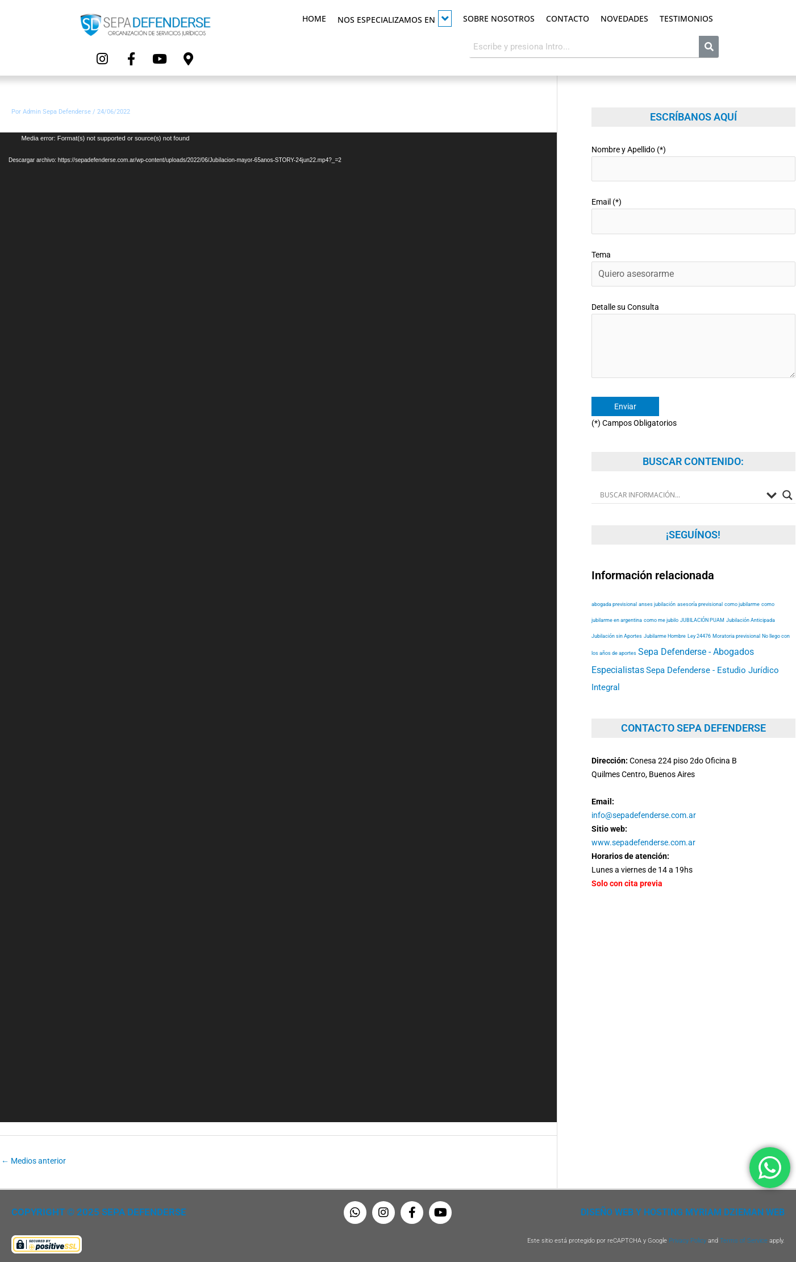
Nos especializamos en (394, 18)
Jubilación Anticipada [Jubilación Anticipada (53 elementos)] (750, 601)
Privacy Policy (687, 1238)
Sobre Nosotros (499, 18)
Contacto (567, 18)
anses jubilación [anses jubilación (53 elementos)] (657, 585)
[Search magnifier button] (787, 476)
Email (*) (693, 208)
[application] (278, 624)
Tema (693, 257)
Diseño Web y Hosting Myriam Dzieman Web (696, 1209)
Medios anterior (33, 1157)
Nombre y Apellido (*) (693, 158)
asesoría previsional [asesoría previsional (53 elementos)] (700, 585)
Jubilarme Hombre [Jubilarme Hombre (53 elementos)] (665, 617)
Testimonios (686, 18)
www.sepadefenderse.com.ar (643, 823)
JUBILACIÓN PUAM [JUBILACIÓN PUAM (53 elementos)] (702, 601)
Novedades (624, 18)
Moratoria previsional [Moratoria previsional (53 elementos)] (736, 617)
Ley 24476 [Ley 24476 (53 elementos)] (699, 617)
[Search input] (680, 476)
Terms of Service (744, 1238)
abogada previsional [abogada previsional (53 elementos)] (614, 585)
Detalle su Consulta (693, 326)
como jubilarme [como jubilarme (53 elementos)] (742, 585)
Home (314, 18)
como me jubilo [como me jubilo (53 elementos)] (661, 601)
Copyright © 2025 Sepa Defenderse (88, 1210)
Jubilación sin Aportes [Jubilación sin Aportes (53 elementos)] (616, 617)
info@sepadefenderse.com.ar (643, 795)
